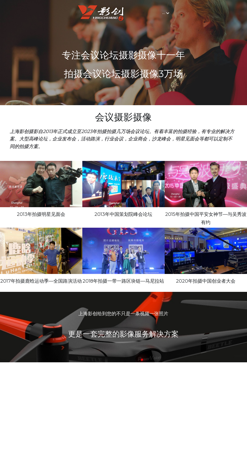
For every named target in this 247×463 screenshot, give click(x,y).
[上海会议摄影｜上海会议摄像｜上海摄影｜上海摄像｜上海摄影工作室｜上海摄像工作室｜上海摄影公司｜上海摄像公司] (123, 251)
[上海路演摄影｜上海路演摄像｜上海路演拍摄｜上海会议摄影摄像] (41, 251)
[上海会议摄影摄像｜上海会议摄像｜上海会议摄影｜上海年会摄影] (206, 184)
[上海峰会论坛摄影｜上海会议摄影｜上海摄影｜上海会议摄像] (123, 184)
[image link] (39, 13)
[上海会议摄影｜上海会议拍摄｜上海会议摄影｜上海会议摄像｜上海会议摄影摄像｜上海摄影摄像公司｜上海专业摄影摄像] (206, 251)
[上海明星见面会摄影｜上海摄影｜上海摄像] (41, 184)
